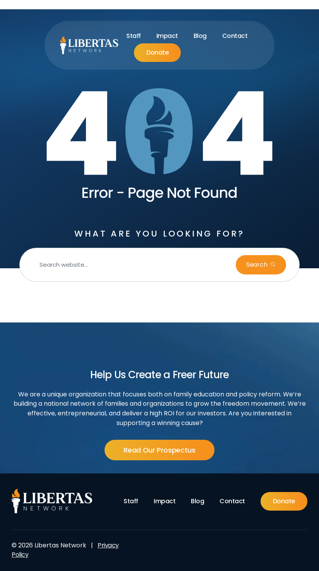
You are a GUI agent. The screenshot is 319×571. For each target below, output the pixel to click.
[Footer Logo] (52, 501)
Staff (133, 35)
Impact (167, 35)
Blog (200, 35)
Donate (157, 52)
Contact (235, 35)
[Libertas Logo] (89, 45)
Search (257, 264)
